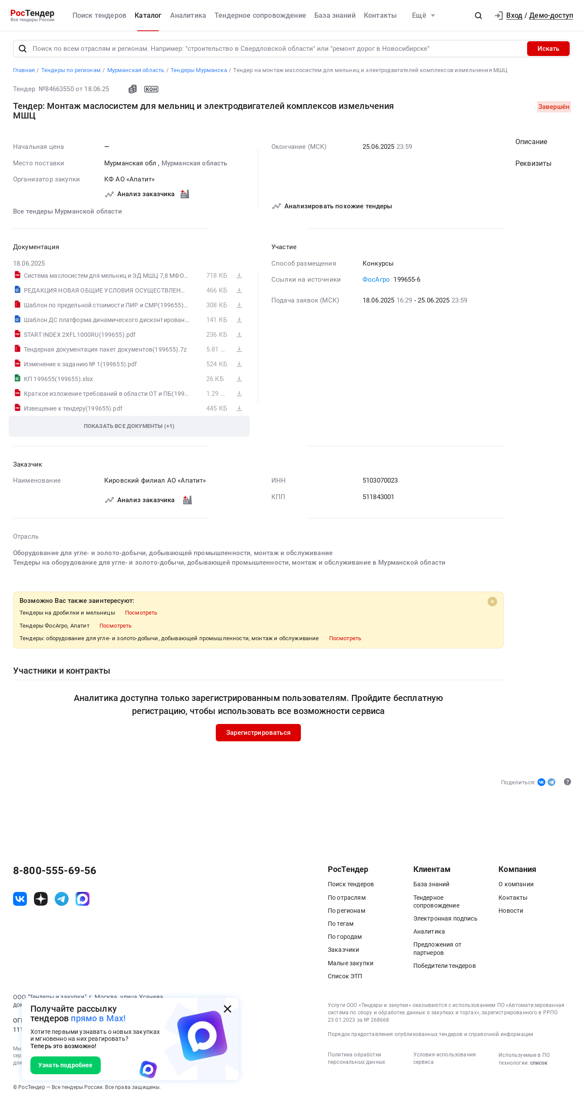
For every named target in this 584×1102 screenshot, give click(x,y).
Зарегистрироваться (258, 733)
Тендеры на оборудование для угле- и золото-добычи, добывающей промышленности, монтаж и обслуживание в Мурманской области (229, 563)
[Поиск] (22, 49)
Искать (548, 49)
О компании (516, 885)
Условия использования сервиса (444, 1059)
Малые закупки (350, 963)
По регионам (346, 911)
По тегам (340, 924)
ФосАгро (376, 280)
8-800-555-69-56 (54, 871)
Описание (531, 142)
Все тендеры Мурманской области (67, 212)
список (539, 1064)
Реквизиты (533, 164)
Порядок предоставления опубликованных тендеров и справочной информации (430, 1035)
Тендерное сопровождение (260, 15)
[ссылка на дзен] (41, 900)
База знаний (335, 15)
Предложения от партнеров (437, 949)
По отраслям (347, 898)
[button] (478, 15)
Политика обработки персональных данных (356, 1059)
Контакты (380, 15)
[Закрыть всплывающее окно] (227, 1009)
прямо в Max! (98, 1018)
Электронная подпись (445, 919)
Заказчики (343, 950)
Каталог (148, 15)
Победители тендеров (444, 966)
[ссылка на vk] (20, 900)
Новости (510, 911)
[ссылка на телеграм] (62, 900)
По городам (345, 937)
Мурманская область (195, 164)
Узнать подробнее (65, 1065)
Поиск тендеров (99, 15)
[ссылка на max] (82, 900)
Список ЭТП (345, 976)
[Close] (492, 602)
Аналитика (188, 15)
